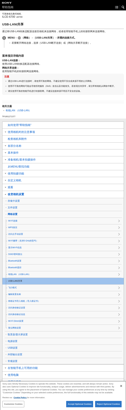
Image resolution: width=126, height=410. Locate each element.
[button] (123, 7)
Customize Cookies (13, 406)
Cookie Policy (20, 400)
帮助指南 (7, 7)
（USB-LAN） (18, 110)
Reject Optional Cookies (108, 406)
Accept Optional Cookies (80, 406)
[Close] (121, 388)
